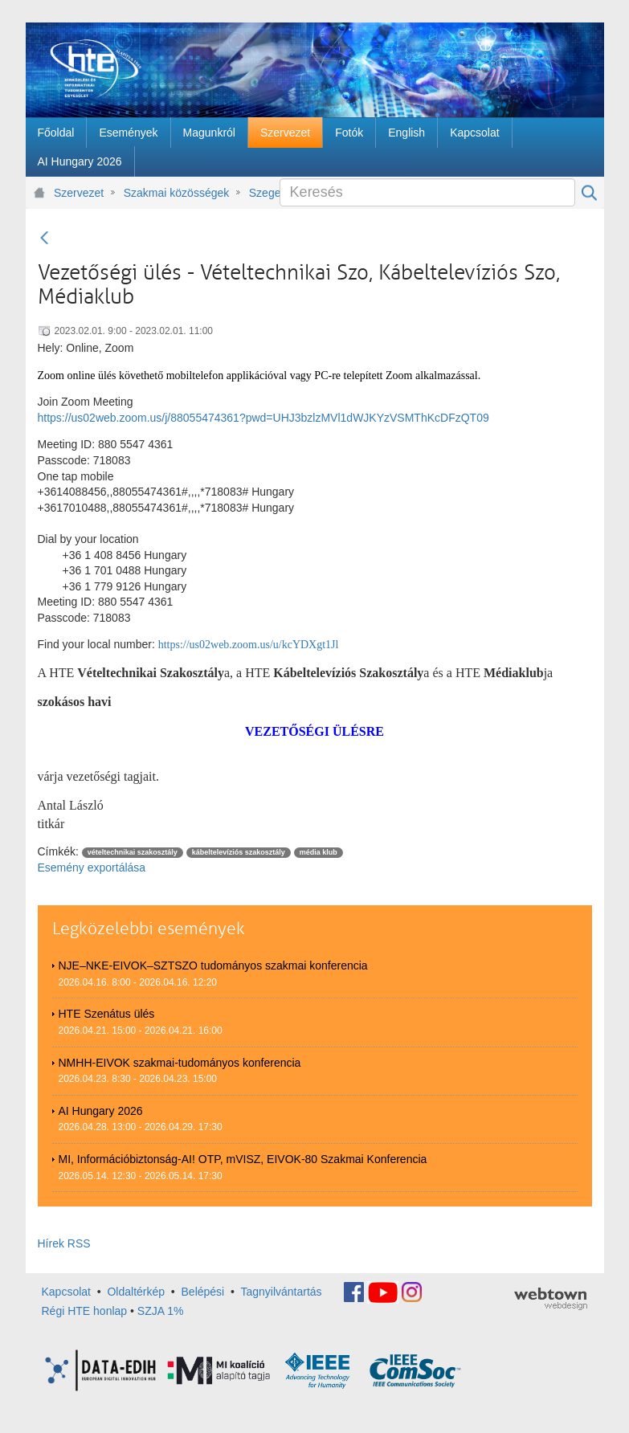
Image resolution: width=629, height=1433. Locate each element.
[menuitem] (56, 132)
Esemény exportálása (92, 867)
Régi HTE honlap (85, 1310)
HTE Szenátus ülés (107, 1013)
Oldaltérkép (136, 1291)
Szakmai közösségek (177, 192)
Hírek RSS (64, 1243)
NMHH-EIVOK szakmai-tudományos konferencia (180, 1062)
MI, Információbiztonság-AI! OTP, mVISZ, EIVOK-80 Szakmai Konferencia (243, 1159)
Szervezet (79, 192)
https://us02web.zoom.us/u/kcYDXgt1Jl (248, 645)
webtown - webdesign (550, 1299)
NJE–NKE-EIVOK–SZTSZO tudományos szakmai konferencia (213, 965)
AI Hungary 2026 (101, 1110)
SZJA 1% (160, 1310)
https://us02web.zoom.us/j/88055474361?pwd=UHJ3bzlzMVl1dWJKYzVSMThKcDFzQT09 (263, 417)
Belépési (203, 1291)
